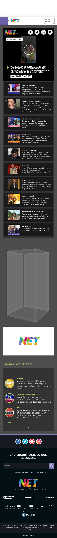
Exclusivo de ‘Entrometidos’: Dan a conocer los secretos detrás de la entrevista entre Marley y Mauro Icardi (35, 124)
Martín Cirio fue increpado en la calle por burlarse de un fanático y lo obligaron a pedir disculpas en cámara (34, 399)
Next (28, 427)
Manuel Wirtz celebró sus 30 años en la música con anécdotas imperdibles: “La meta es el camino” (36, 170)
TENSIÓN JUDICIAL (29, 85)
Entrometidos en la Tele (28, 394)
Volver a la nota (23, 76)
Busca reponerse (29, 150)
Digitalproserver (28, 535)
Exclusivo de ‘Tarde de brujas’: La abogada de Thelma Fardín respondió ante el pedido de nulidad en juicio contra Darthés (36, 91)
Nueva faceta (27, 180)
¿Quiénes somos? (8, 497)
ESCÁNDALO (26, 134)
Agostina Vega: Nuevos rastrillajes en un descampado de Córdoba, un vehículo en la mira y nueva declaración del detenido (33, 414)
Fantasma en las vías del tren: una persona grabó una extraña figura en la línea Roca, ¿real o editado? (36, 216)
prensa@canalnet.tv (38, 489)
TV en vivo (49, 20)
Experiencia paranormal (32, 212)
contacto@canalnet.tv (20, 489)
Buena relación (28, 196)
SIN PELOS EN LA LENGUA (31, 119)
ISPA (19, 408)
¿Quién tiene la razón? (31, 101)
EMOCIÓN (25, 166)
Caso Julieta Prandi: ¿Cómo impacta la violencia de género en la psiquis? (36, 230)
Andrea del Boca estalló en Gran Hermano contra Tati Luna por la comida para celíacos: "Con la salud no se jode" (34, 385)
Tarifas (49, 498)
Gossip (20, 378)
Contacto (29, 498)
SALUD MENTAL (27, 226)
